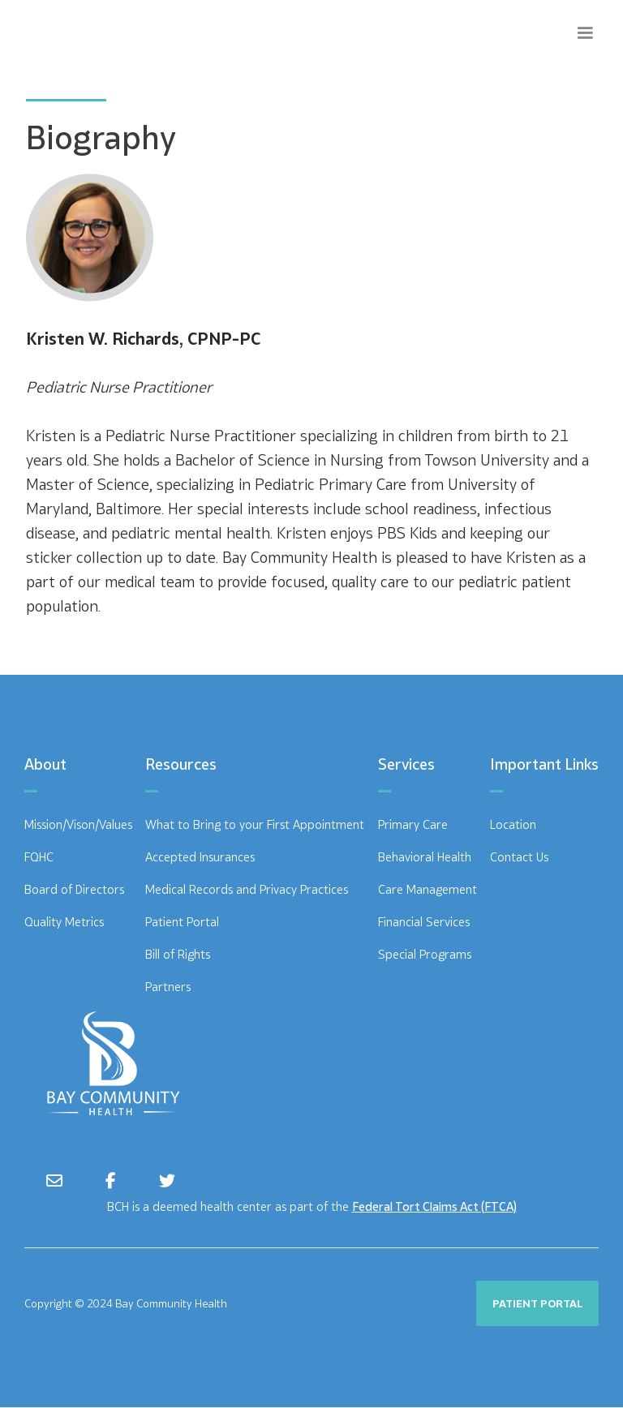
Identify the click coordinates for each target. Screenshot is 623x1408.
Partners (168, 987)
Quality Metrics (64, 922)
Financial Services (424, 922)
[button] (585, 33)
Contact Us (519, 857)
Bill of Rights (177, 954)
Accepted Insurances (200, 857)
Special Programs (424, 954)
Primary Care (413, 824)
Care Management (427, 889)
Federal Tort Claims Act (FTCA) (434, 1206)
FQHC (39, 857)
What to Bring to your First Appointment (254, 824)
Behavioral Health (424, 857)
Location (513, 824)
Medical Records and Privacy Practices (246, 889)
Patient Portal (182, 922)
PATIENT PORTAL (537, 1303)
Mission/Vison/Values (78, 824)
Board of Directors (74, 889)
